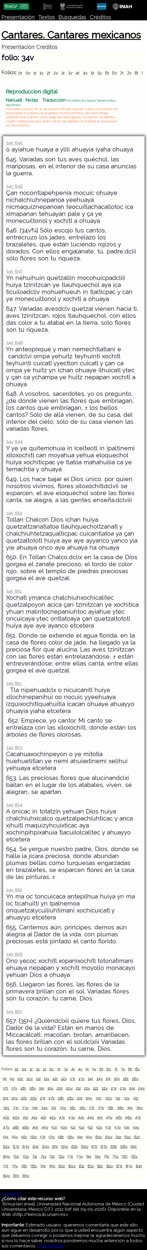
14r (90, 1078)
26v (33, 1098)
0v (28, 72)
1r (35, 72)
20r (60, 1088)
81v (90, 1166)
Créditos (100, 17)
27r (43, 1098)
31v (126, 1098)
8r (137, 72)
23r (114, 1088)
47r (138, 1117)
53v (117, 1127)
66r (74, 1146)
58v (70, 1136)
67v (104, 1146)
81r (82, 1166)
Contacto (11, 1193)
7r (122, 72)
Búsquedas (72, 17)
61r (118, 1136)
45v (109, 1117)
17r (5, 1088)
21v (87, 1088)
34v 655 (14, 889)
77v (15, 1166)
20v (69, 1088)
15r (108, 1078)
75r (106, 1156)
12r (55, 1078)
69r (133, 1146)
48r (15, 1127)
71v (43, 1156)
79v (52, 1166)
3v (70, 72)
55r (5, 1136)
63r (16, 1146)
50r (54, 1127)
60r (98, 1136)
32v (6, 1107)
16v (135, 1078)
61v (127, 1136)
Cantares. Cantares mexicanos (71, 35)
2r (49, 72)
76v (134, 1156)
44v (90, 1117)
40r (6, 1117)
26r (24, 1098)
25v (15, 1098)
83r (119, 1166)
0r (20, 72)
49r (35, 1127)
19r (41, 1088)
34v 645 (14, 142)
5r (92, 72)
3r (63, 72)
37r (91, 1107)
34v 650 (14, 513)
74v (97, 1156)
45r (100, 1117)
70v (25, 1156)
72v (61, 1156)
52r (90, 1127)
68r (113, 1146)
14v (99, 1078)
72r (52, 1156)
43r (62, 1117)
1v (42, 72)
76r (124, 1156)
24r (132, 1088)
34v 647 (14, 271)
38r (110, 1107)
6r (107, 72)
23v (123, 1088)
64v (45, 1146)
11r (38, 1078)
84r (139, 1166)
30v (108, 1098)
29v (89, 1098)
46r (119, 1117)
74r (88, 1156)
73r (70, 1156)
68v (124, 1146)
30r (98, 1098)
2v (55, 72)
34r (35, 1107)
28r (61, 1098)
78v (33, 1166)
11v (46, 1078)
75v (115, 1156)
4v (85, 72)
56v (33, 1136)
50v (63, 1127)
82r (100, 1166)
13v (81, 1078)
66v (84, 1146)
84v (6, 1175)
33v (25, 1107)
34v (44, 1107)
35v (63, 1107)
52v (99, 1127)
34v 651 (13, 591)
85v (25, 1175)
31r (118, 1098)
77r (5, 1166)
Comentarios (50, 1246)
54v (136, 1127)
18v (32, 1088)
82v (109, 1166)
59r (80, 1136)
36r (72, 1107)
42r (43, 1117)
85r (16, 1175)
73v (79, 1156)
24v (141, 1088)
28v (70, 1098)
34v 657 (14, 1011)
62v (6, 1146)
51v (82, 1127)
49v (45, 1127)
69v (6, 1156)
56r (24, 1136)
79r (43, 1166)
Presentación (18, 17)
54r (127, 1127)
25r (5, 1098)
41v (34, 1117)
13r (73, 1078)
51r (73, 1127)
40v (15, 1117)
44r (81, 1117)
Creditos (47, 47)
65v (64, 1146)
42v (52, 1117)
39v (139, 1107)
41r (25, 1117)
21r (78, 1088)
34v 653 (14, 747)
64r (36, 1146)
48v (25, 1127)
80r (61, 1166)
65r (55, 1146)
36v (82, 1107)
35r (53, 1107)
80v (72, 1166)
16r (126, 1078)
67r (94, 1146)
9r (5, 1078)
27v (52, 1098)
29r (80, 1098)
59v (89, 1136)
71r (34, 1156)
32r (136, 1098)
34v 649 (14, 441)
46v (128, 1117)
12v (64, 1078)
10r (20, 1078)
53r (108, 1127)
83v (129, 1166)
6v (114, 72)
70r (16, 1156)
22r (95, 1088)
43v (71, 1117)
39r (130, 1107)
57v (52, 1136)
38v (120, 1107)
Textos (46, 17)
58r (61, 1136)
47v (6, 1127)
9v (12, 1078)
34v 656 (14, 954)
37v (101, 1107)
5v (99, 72)
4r (78, 72)
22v (105, 1088)
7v (129, 72)
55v (15, 1136)
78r (24, 1166)
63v (25, 1146)
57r (43, 1136)
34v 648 (14, 342)
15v (117, 1078)
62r (137, 1136)
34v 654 (14, 804)
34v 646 (14, 186)
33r (15, 1107)
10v (29, 1078)
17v (14, 1088)
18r (23, 1088)
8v (137, 1069)
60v (108, 1136)
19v (50, 1088)
